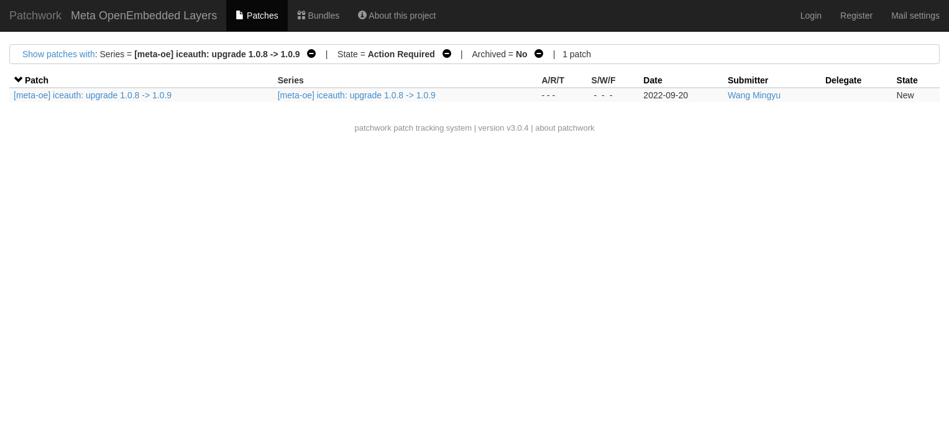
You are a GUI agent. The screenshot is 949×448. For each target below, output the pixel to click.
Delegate (843, 80)
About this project (397, 16)
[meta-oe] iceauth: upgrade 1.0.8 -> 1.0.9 (93, 95)
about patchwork (564, 128)
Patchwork (35, 15)
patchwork (372, 128)
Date (652, 80)
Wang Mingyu (754, 95)
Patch (36, 80)
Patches (257, 16)
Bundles (318, 16)
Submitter (748, 80)
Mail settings (915, 16)
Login (811, 16)
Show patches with (58, 54)
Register (856, 16)
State (907, 80)
